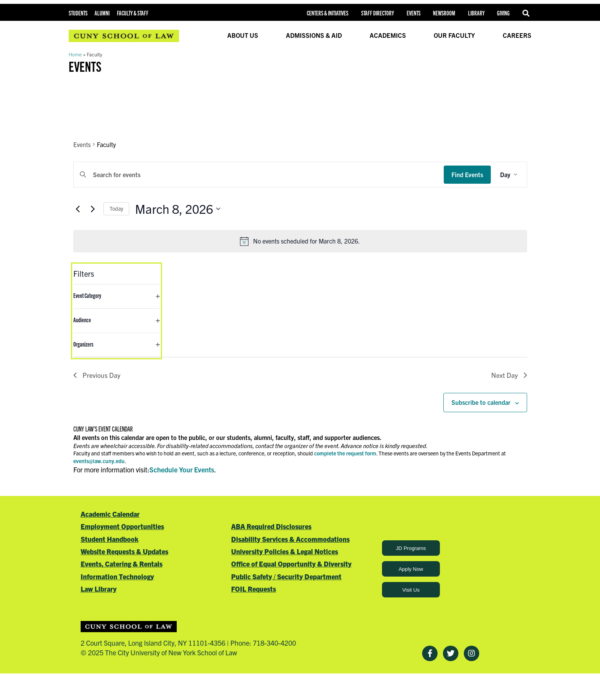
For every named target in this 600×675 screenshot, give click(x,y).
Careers (517, 35)
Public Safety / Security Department (286, 576)
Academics (388, 35)
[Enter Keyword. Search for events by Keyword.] (259, 175)
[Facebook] (430, 654)
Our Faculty (454, 35)
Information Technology (117, 576)
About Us (242, 35)
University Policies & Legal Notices (284, 551)
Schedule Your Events (181, 470)
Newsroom (444, 13)
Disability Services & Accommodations (290, 539)
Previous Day (96, 375)
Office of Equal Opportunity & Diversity (291, 564)
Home (75, 54)
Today (116, 208)
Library (476, 13)
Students (78, 13)
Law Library (99, 589)
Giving (503, 13)
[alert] (300, 241)
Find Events (467, 174)
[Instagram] (471, 654)
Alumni (102, 13)
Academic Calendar (110, 514)
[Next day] (93, 208)
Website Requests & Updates (124, 551)
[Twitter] (450, 654)
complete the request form (345, 453)
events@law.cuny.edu (99, 461)
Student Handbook (110, 539)
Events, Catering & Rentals (121, 564)
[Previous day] (78, 208)
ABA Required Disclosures (271, 527)
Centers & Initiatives (327, 13)
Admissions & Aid (314, 35)
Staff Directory (377, 13)
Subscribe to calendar (480, 403)
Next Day (509, 375)
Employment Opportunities (122, 527)
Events (414, 13)
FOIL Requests (253, 589)
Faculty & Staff (133, 13)
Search (527, 13)
